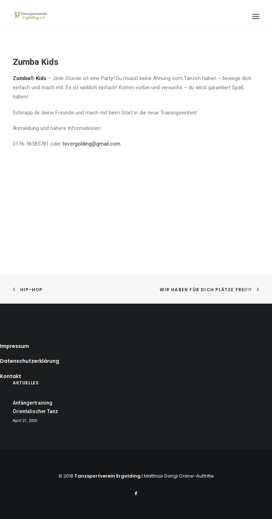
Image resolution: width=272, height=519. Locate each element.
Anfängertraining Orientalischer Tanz (35, 407)
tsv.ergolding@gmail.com (91, 144)
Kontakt (10, 376)
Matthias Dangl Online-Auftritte (179, 476)
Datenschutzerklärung (29, 361)
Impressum (14, 346)
